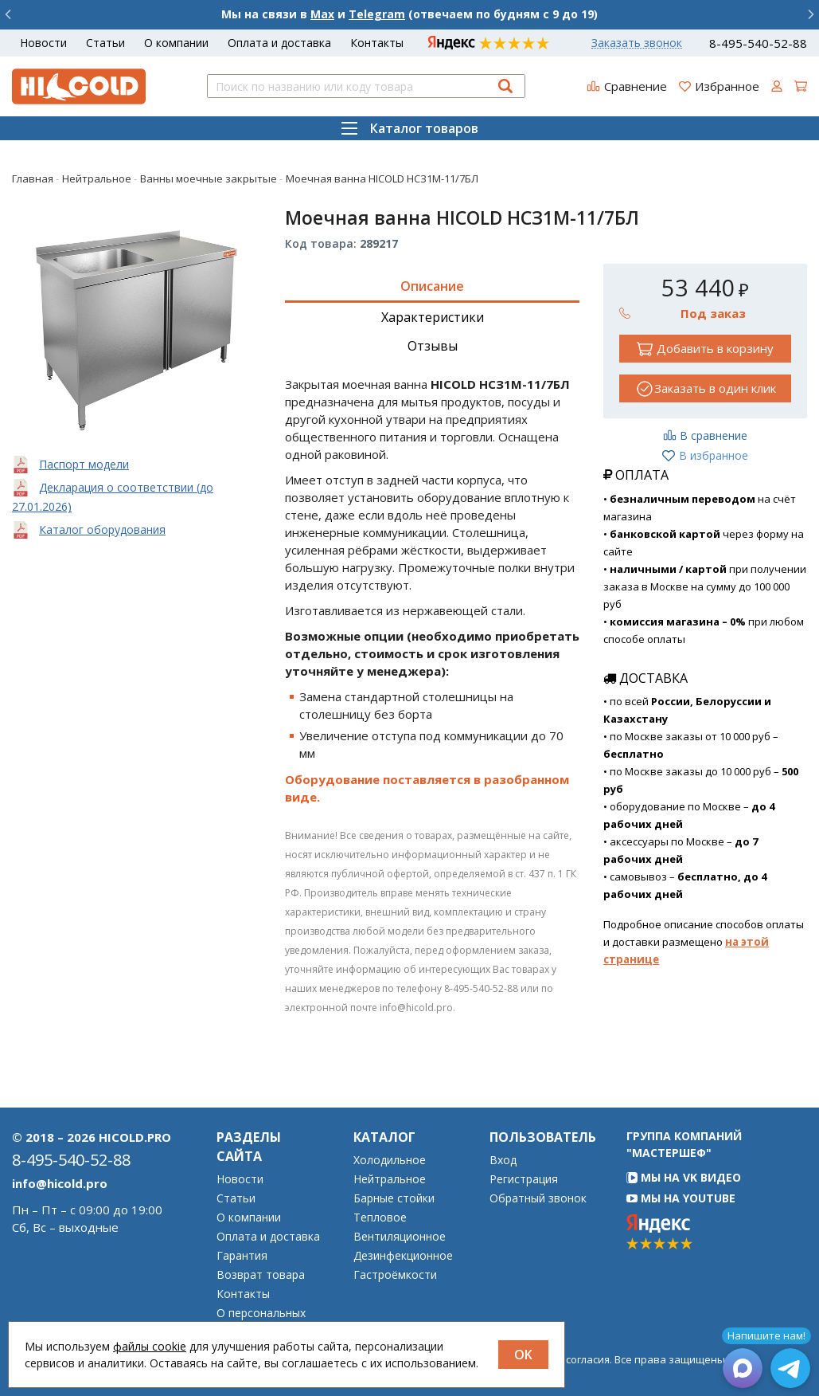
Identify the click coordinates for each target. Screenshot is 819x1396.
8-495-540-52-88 (758, 43)
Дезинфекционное (403, 1255)
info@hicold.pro (59, 1183)
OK (523, 1354)
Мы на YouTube (680, 1198)
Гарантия (241, 1255)
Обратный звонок (538, 1198)
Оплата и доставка (279, 42)
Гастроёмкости (395, 1274)
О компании (176, 42)
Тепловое (380, 1217)
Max (322, 14)
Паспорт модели (84, 464)
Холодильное (389, 1160)
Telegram (377, 14)
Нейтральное (389, 1179)
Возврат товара (260, 1274)
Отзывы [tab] (433, 345)
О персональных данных (261, 1319)
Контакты (377, 42)
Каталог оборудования (102, 529)
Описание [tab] (432, 286)
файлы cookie (149, 1346)
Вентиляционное (399, 1236)
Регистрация (523, 1179)
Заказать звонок (636, 43)
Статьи (105, 42)
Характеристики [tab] (432, 317)
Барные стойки (394, 1198)
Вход (503, 1160)
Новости (43, 42)
